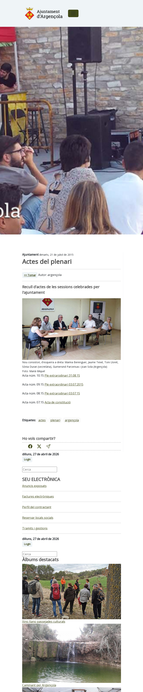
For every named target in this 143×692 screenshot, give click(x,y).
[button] (48, 446)
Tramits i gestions (35, 528)
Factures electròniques (38, 496)
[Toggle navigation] (73, 13)
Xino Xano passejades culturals (43, 621)
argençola (72, 420)
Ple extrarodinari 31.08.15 (62, 375)
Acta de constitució (58, 402)
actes (42, 420)
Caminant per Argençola (39, 685)
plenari (55, 420)
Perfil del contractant (36, 507)
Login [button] (27, 459)
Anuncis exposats (34, 486)
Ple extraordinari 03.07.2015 (64, 384)
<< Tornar (30, 275)
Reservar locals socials (37, 518)
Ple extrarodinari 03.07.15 (62, 393)
